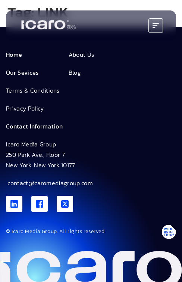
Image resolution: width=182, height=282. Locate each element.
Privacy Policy (25, 108)
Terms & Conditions (33, 90)
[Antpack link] (168, 231)
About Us (81, 54)
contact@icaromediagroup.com (49, 183)
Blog (75, 72)
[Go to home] (49, 25)
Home (14, 54)
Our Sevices (22, 72)
